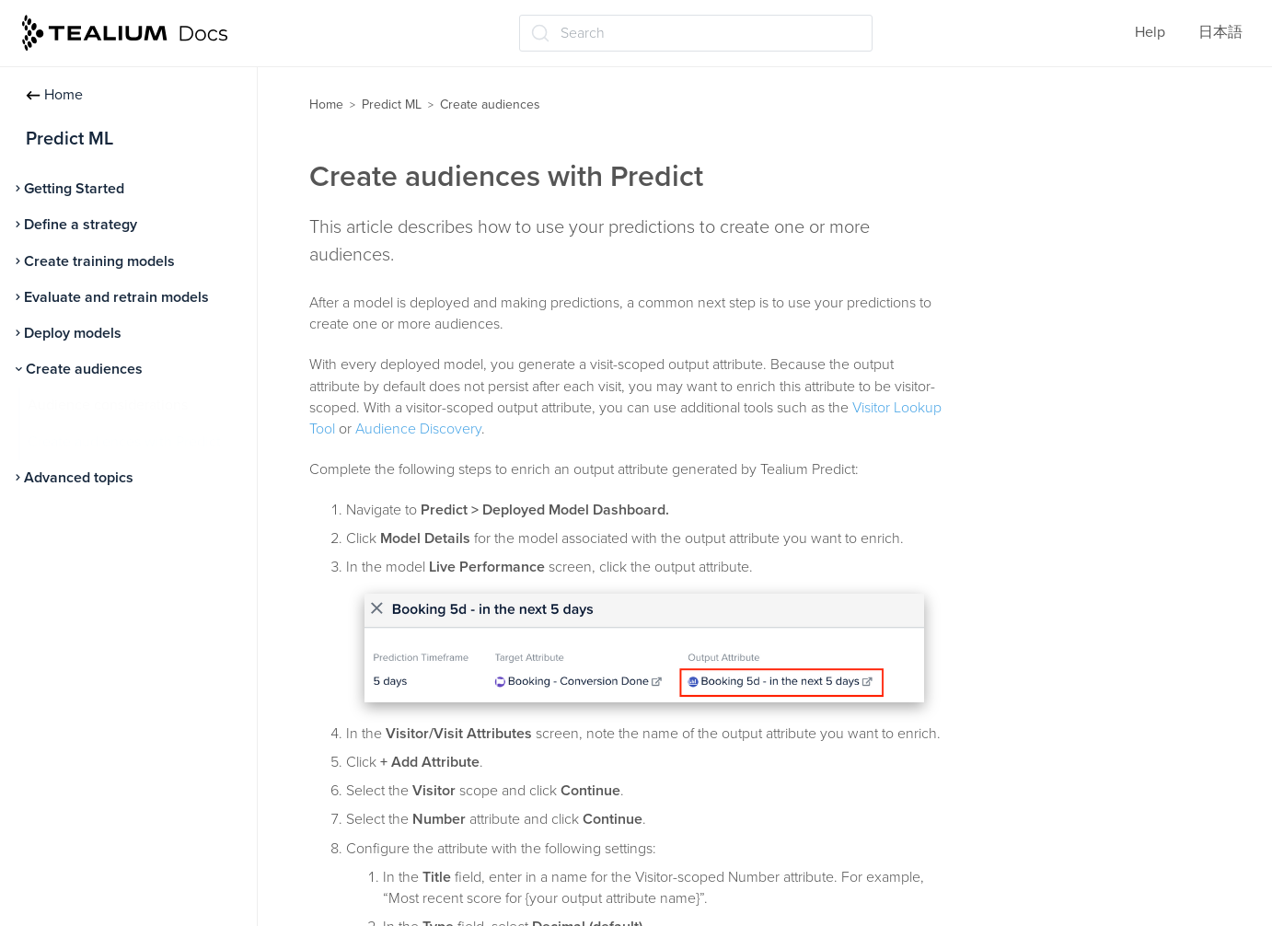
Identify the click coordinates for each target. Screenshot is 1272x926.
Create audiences (84, 369)
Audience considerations (108, 405)
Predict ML (392, 104)
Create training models (99, 261)
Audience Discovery (418, 429)
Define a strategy (80, 224)
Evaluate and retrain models (116, 297)
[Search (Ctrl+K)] (696, 33)
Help (1150, 32)
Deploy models (72, 333)
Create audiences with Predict (124, 442)
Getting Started (74, 188)
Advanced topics (78, 478)
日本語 (1220, 32)
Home (54, 95)
